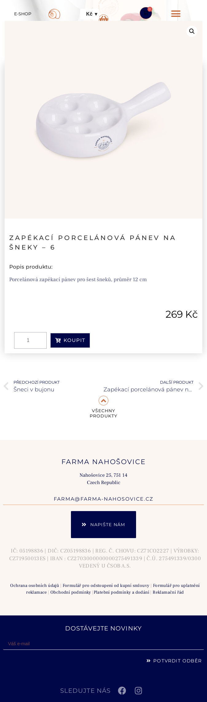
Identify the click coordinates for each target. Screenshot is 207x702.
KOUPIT (70, 340)
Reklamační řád (168, 592)
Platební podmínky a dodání (121, 592)
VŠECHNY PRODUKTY (103, 413)
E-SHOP (22, 14)
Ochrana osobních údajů (34, 585)
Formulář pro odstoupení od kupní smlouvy (106, 585)
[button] (176, 13)
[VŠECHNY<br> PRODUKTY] (103, 400)
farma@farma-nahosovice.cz (103, 499)
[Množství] (30, 340)
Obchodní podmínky (70, 592)
